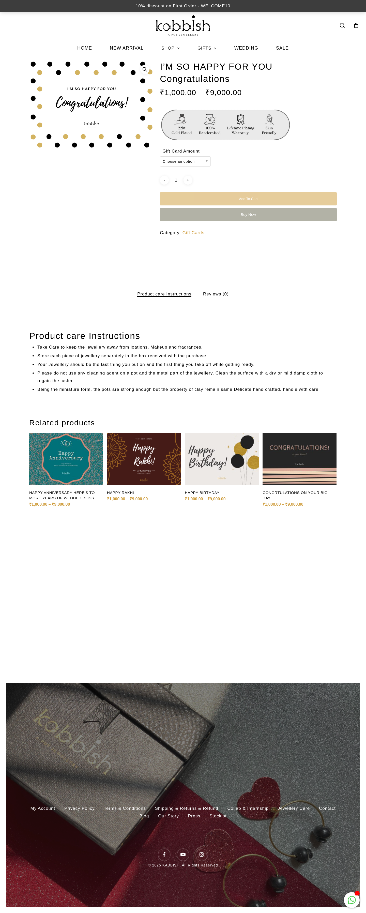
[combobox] (185, 161)
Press (194, 816)
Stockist (218, 816)
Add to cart (248, 199)
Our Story (168, 816)
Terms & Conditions (125, 808)
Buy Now (248, 214)
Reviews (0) (216, 294)
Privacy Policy (79, 808)
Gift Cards (193, 232)
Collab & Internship (248, 808)
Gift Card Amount (181, 151)
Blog (144, 816)
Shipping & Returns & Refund (186, 808)
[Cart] (356, 25)
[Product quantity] (176, 180)
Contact (327, 808)
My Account (42, 808)
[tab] (164, 294)
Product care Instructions (164, 294)
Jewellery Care (294, 808)
